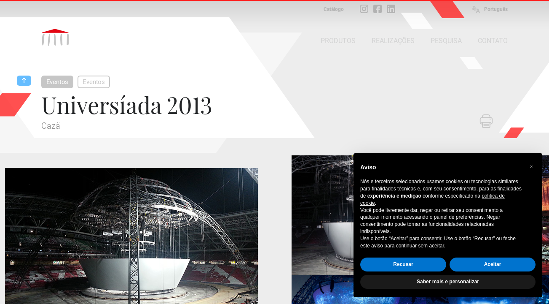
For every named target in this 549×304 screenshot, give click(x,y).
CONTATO (493, 41)
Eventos (57, 82)
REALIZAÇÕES (393, 41)
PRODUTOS (338, 41)
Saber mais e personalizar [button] (448, 282)
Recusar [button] (403, 264)
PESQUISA (446, 41)
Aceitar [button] (492, 264)
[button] (531, 167)
